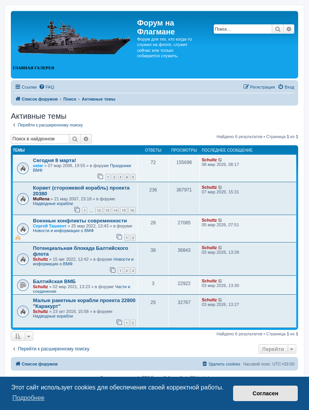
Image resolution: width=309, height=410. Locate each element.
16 (132, 210)
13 (107, 210)
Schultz (209, 159)
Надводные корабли (53, 203)
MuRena (41, 198)
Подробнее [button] (28, 398)
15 (123, 210)
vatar (38, 165)
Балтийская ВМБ (54, 281)
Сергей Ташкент (50, 226)
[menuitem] (46, 87)
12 (99, 210)
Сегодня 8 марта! (54, 160)
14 (115, 210)
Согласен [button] (265, 393)
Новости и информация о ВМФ (63, 230)
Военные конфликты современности (80, 221)
